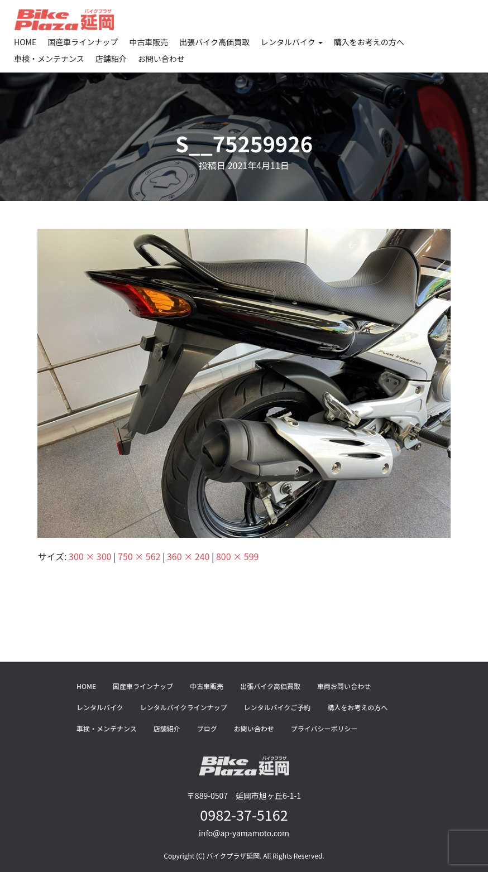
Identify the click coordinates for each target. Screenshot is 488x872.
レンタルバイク (292, 41)
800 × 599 (237, 556)
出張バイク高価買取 (214, 41)
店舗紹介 (111, 58)
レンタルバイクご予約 (277, 707)
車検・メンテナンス (49, 58)
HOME (25, 41)
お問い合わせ (161, 58)
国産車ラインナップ (82, 41)
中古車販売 (148, 41)
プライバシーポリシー (324, 728)
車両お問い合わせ (344, 686)
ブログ (207, 728)
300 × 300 (90, 556)
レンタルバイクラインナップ (183, 707)
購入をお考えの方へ (369, 41)
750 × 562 (139, 556)
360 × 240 (188, 556)
